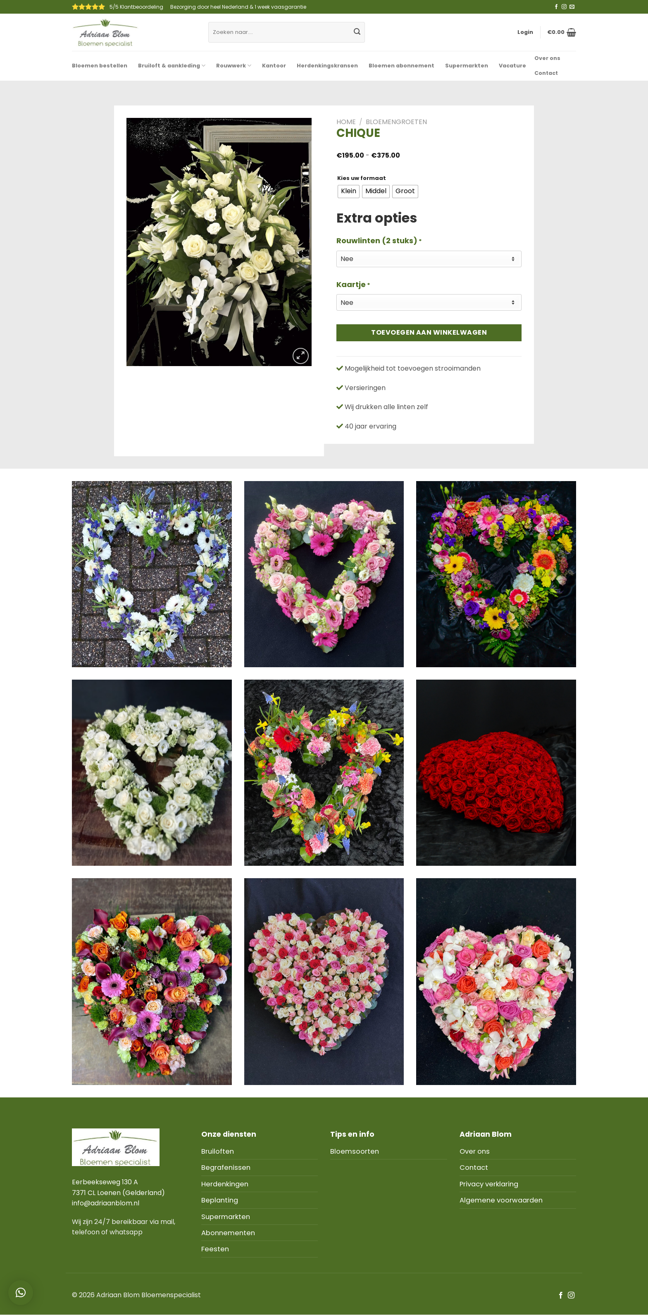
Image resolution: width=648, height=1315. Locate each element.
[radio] (348, 191)
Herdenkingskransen (327, 65)
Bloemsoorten (354, 1151)
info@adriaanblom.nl (105, 1203)
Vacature (512, 65)
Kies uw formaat (361, 178)
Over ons (547, 58)
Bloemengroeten (396, 122)
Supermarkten (466, 65)
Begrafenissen (225, 1167)
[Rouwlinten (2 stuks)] (428, 259)
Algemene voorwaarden (501, 1200)
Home (346, 122)
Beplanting (219, 1200)
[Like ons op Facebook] (556, 7)
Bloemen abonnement (401, 65)
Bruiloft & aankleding (171, 65)
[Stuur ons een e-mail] (571, 7)
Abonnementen (228, 1233)
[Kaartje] (428, 302)
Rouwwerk (233, 65)
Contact (546, 73)
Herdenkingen (224, 1184)
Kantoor (274, 65)
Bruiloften (217, 1151)
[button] (20, 1292)
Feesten (215, 1249)
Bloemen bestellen (99, 65)
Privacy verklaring (489, 1184)
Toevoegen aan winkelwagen (429, 332)
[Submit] (357, 32)
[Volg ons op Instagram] (564, 7)
